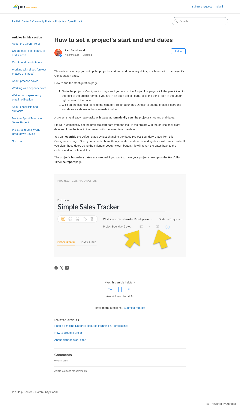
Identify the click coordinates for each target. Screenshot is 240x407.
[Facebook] (56, 268)
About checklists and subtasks (25, 109)
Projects (59, 21)
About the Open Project (26, 43)
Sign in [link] (220, 6)
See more (18, 141)
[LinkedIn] (67, 268)
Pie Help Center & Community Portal (32, 21)
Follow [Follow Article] (178, 51)
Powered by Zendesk (224, 403)
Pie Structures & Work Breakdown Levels (26, 132)
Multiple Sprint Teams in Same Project (27, 120)
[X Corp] (61, 268)
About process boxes (25, 80)
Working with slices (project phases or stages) (29, 71)
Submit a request (202, 6)
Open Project (75, 21)
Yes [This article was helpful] (110, 289)
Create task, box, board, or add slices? (28, 53)
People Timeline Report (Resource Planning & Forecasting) (91, 325)
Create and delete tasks (27, 62)
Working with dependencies (29, 88)
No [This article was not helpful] (129, 289)
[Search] (200, 21)
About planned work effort (70, 339)
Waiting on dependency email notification (26, 97)
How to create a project (68, 332)
